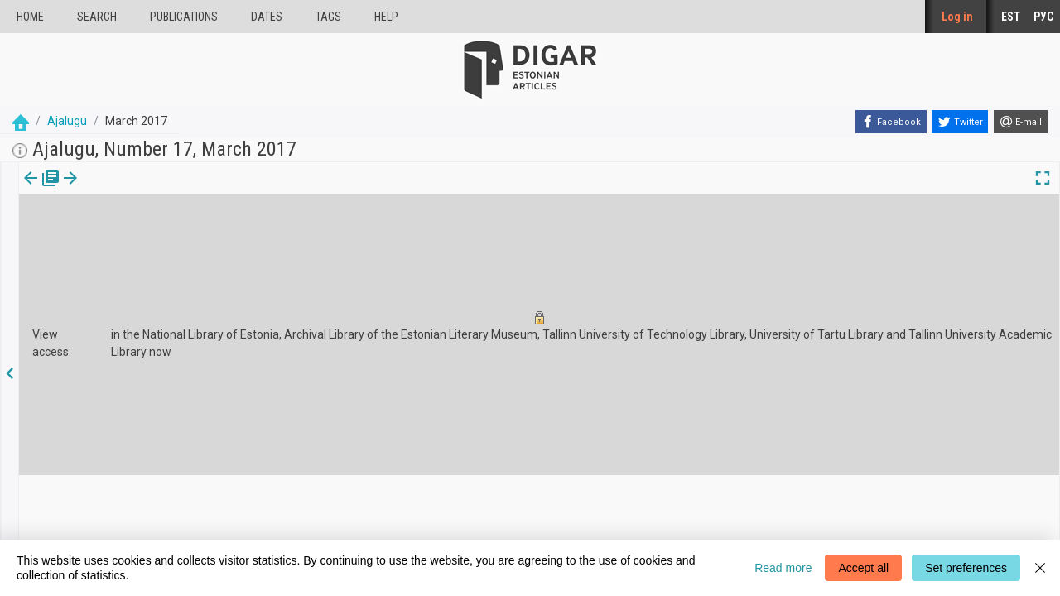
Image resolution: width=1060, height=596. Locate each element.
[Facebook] (891, 121)
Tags (328, 16)
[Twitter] (960, 121)
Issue (29, 189)
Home (30, 16)
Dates (266, 16)
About (350, 501)
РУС (1043, 16)
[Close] (1040, 568)
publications (184, 16)
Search (97, 16)
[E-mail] (1021, 121)
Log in (957, 16)
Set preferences (966, 567)
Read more (783, 567)
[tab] (29, 190)
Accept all (863, 567)
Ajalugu (67, 120)
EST (1010, 16)
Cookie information (380, 515)
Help (386, 16)
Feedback (359, 530)
